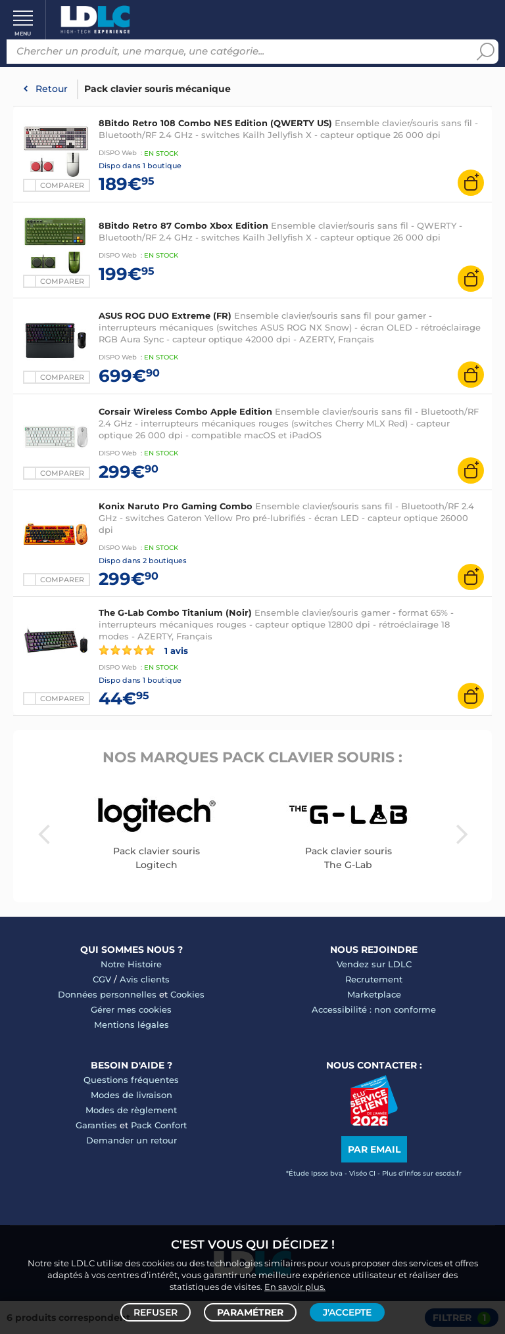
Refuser (155, 1312)
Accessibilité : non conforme (374, 1009)
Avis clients (145, 979)
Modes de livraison (131, 1095)
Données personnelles (107, 994)
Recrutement (373, 979)
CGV (102, 979)
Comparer (62, 473)
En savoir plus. (294, 1285)
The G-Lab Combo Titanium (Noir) (175, 612)
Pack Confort (159, 1125)
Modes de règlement (131, 1110)
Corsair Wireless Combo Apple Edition (185, 411)
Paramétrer (250, 1312)
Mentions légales (131, 1024)
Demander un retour (131, 1140)
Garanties (96, 1125)
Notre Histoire (131, 964)
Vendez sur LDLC (374, 964)
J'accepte (347, 1312)
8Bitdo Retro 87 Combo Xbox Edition (183, 225)
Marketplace (374, 994)
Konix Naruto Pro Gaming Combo (175, 506)
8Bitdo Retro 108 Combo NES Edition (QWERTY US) (215, 123)
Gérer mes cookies (131, 1009)
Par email (374, 1149)
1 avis (143, 650)
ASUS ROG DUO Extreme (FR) (166, 315)
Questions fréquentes (131, 1079)
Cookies (187, 994)
